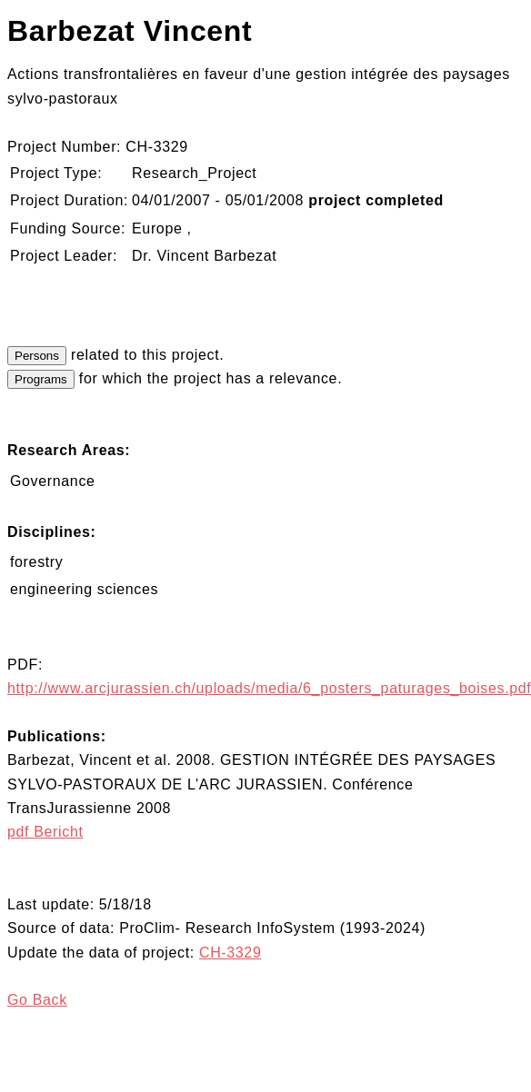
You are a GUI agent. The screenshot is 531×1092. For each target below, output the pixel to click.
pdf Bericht (45, 831)
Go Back (37, 1000)
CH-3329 (230, 952)
